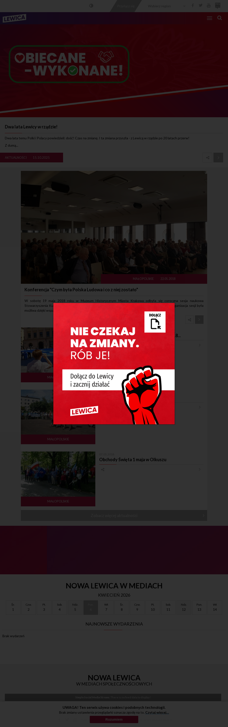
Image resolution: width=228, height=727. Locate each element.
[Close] (170, 306)
